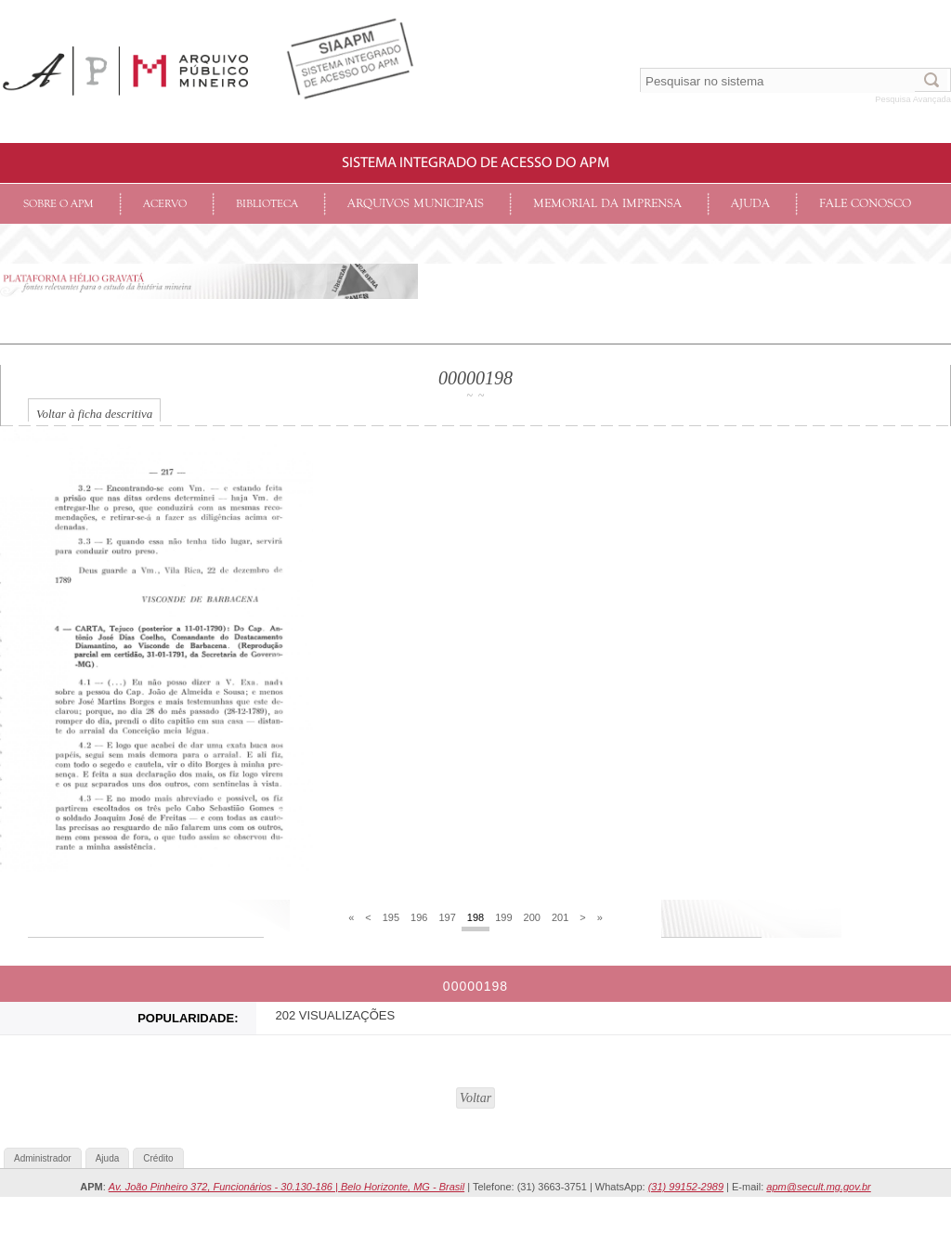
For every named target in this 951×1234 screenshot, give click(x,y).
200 (532, 917)
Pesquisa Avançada (913, 99)
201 (560, 917)
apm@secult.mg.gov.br (818, 1186)
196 (418, 917)
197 (446, 917)
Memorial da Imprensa (607, 204)
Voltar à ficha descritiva (94, 414)
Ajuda (750, 204)
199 (503, 917)
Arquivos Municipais (415, 204)
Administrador (43, 1158)
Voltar (475, 1098)
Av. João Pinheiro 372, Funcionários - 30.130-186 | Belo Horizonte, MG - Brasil (286, 1186)
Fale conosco (865, 204)
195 (391, 917)
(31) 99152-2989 (685, 1186)
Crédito (158, 1158)
